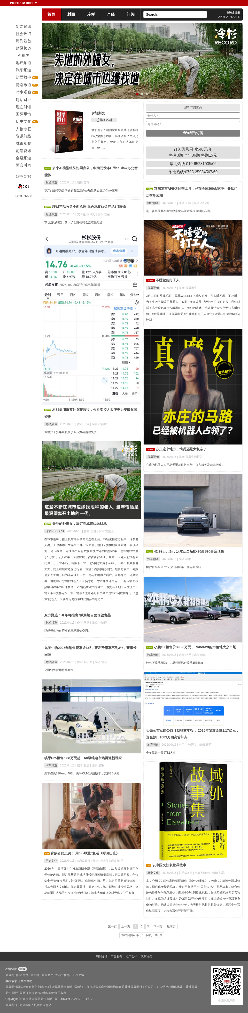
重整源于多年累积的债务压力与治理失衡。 (72, 432)
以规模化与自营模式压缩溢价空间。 (67, 630)
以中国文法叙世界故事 (169, 865)
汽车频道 (153, 559)
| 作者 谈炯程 (202, 873)
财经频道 (51, 182)
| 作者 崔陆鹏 (84, 662)
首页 (51, 14)
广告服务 (116, 956)
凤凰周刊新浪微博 (17, 975)
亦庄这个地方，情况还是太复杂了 (181, 449)
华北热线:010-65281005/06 (193, 164)
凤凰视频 (153, 288)
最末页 (171, 926)
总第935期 (104, 120)
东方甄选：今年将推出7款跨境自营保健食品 (77, 615)
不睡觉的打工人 (167, 280)
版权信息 (11, 981)
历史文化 (153, 873)
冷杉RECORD (55, 531)
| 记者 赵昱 (184, 654)
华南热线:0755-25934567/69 (193, 172)
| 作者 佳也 (89, 531)
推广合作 (131, 956)
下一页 (158, 926)
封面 (71, 14)
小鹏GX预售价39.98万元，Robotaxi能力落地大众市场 (195, 647)
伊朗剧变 (98, 113)
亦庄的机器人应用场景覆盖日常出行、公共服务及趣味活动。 (185, 464)
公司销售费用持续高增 (58, 670)
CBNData (77, 975)
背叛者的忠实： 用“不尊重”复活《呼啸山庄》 (85, 853)
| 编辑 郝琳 (184, 559)
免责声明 (26, 981)
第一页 (112, 926)
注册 (237, 12)
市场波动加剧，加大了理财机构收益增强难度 (73, 222)
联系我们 (146, 956)
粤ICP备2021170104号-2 (76, 999)
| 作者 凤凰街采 (187, 288)
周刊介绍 (102, 956)
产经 (111, 14)
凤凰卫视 (47, 975)
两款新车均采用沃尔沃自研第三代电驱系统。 (175, 567)
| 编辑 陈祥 (218, 873)
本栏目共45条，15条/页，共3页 (141, 935)
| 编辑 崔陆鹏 (200, 203)
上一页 (125, 926)
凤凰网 (35, 975)
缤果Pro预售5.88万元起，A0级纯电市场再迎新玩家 (83, 758)
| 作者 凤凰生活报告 (190, 457)
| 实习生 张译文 (85, 214)
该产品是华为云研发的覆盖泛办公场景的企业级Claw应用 (81, 190)
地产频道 (153, 744)
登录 (230, 12)
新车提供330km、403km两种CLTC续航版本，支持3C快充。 (83, 773)
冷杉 (91, 14)
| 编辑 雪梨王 (105, 531)
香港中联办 (62, 975)
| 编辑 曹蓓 (82, 182)
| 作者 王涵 (184, 203)
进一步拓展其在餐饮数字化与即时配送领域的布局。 (179, 211)
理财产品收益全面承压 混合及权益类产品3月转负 (89, 207)
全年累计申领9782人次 (161, 752)
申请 (22, 969)
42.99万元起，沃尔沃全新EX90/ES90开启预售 (189, 551)
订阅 (131, 14)
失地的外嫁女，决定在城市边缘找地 (79, 523)
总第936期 (185, 873)
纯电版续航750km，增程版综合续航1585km (174, 662)
